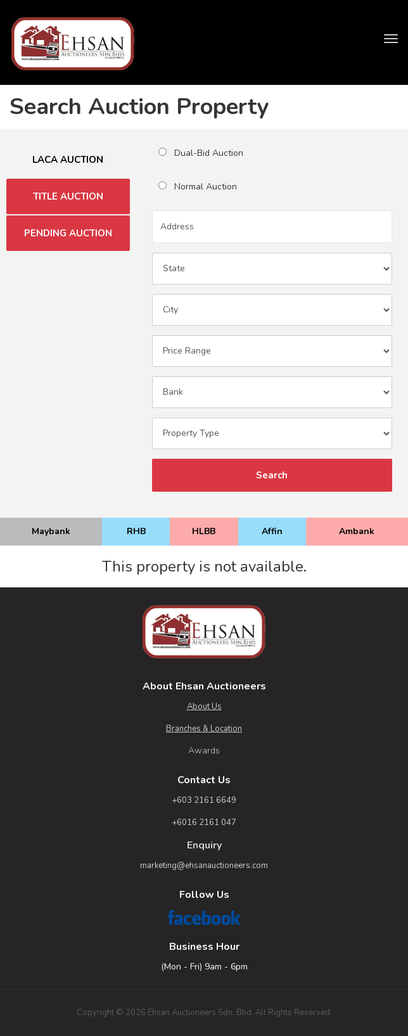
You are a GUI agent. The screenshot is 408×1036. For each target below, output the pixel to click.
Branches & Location (204, 728)
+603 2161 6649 (204, 800)
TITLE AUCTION (68, 196)
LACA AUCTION (67, 159)
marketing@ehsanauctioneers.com (204, 865)
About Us (204, 706)
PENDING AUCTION (68, 233)
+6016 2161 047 (204, 822)
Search (272, 475)
